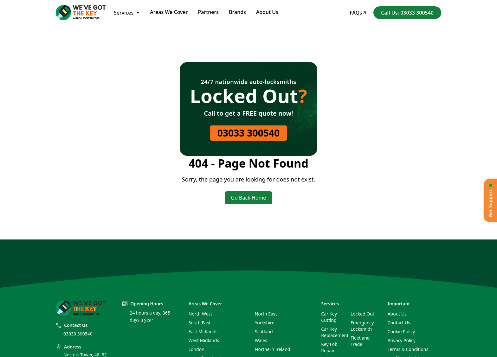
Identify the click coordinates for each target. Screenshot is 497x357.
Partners (208, 12)
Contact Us (399, 323)
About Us (267, 12)
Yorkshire (264, 323)
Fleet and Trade (360, 341)
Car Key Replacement (333, 332)
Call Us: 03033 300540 (407, 12)
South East (200, 323)
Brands (237, 12)
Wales (261, 340)
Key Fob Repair (329, 347)
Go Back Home (248, 197)
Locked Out (362, 314)
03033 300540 (248, 132)
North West (200, 314)
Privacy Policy (402, 340)
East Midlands (203, 331)
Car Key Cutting (329, 317)
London (196, 349)
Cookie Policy (401, 331)
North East (266, 314)
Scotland (264, 331)
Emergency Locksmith (362, 326)
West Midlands (204, 340)
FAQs (358, 12)
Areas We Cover (169, 12)
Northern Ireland (272, 349)
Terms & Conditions (408, 349)
